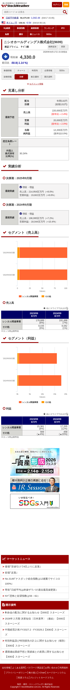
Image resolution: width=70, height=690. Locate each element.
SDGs (62, 70)
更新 (63, 46)
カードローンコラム (56, 672)
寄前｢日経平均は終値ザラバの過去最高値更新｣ (31, 589)
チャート (21, 70)
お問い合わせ (51, 667)
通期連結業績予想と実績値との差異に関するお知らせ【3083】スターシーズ (34, 654)
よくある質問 (18, 667)
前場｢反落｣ (11, 572)
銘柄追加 (52, 46)
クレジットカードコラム (42, 677)
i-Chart (42, 672)
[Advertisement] (34, 531)
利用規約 (63, 667)
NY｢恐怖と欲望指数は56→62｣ (22, 595)
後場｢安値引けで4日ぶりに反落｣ (23, 566)
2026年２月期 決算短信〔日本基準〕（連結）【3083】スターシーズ (35, 621)
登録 (66, 4)
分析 (21, 77)
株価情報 (8, 70)
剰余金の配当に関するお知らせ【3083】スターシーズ (35, 612)
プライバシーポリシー (16, 672)
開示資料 (48, 77)
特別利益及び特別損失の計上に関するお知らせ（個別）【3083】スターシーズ (36, 643)
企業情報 (48, 70)
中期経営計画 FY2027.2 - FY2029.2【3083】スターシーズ (36, 632)
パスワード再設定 (35, 667)
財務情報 (8, 77)
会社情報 (6, 667)
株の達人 (33, 672)
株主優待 (35, 77)
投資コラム (23, 677)
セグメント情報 (35, 84)
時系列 (35, 70)
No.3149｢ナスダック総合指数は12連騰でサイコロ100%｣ (32, 581)
